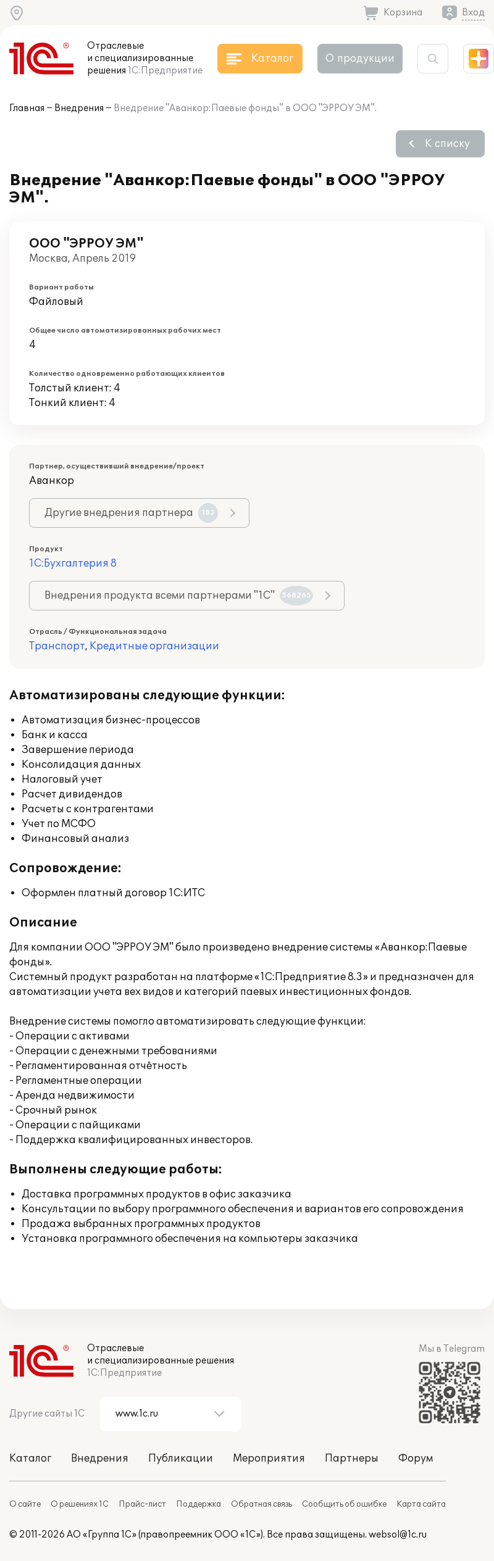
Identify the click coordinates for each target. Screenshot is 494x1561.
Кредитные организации (154, 646)
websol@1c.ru (398, 1535)
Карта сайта (421, 1504)
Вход (473, 12)
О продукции (360, 58)
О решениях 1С (80, 1504)
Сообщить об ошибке (344, 1504)
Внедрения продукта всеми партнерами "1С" (178, 596)
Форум (415, 1458)
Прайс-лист (142, 1504)
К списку (447, 144)
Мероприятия (269, 1458)
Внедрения (79, 108)
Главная (26, 108)
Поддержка (198, 1504)
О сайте (25, 1504)
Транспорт (57, 646)
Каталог (30, 1458)
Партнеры (352, 1458)
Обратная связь (261, 1504)
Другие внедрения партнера (131, 513)
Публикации (180, 1458)
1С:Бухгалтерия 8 (73, 563)
